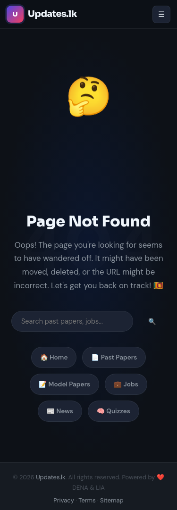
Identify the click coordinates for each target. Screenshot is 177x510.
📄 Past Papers (114, 357)
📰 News (60, 411)
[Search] (72, 321)
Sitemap (112, 500)
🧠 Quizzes (113, 411)
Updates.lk (50, 477)
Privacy (63, 500)
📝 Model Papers (64, 384)
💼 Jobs (126, 384)
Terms (86, 500)
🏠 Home (54, 357)
